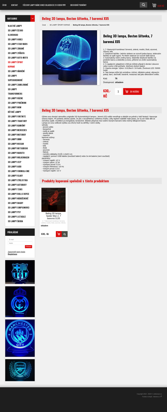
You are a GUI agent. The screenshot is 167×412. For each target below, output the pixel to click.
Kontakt (14, 5)
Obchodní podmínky (78, 5)
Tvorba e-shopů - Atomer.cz (152, 396)
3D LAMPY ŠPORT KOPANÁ (60, 25)
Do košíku (134, 91)
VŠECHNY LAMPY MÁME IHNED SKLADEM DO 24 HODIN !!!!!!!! (44, 5)
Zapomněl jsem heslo (16, 252)
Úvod (4, 5)
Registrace (12, 254)
